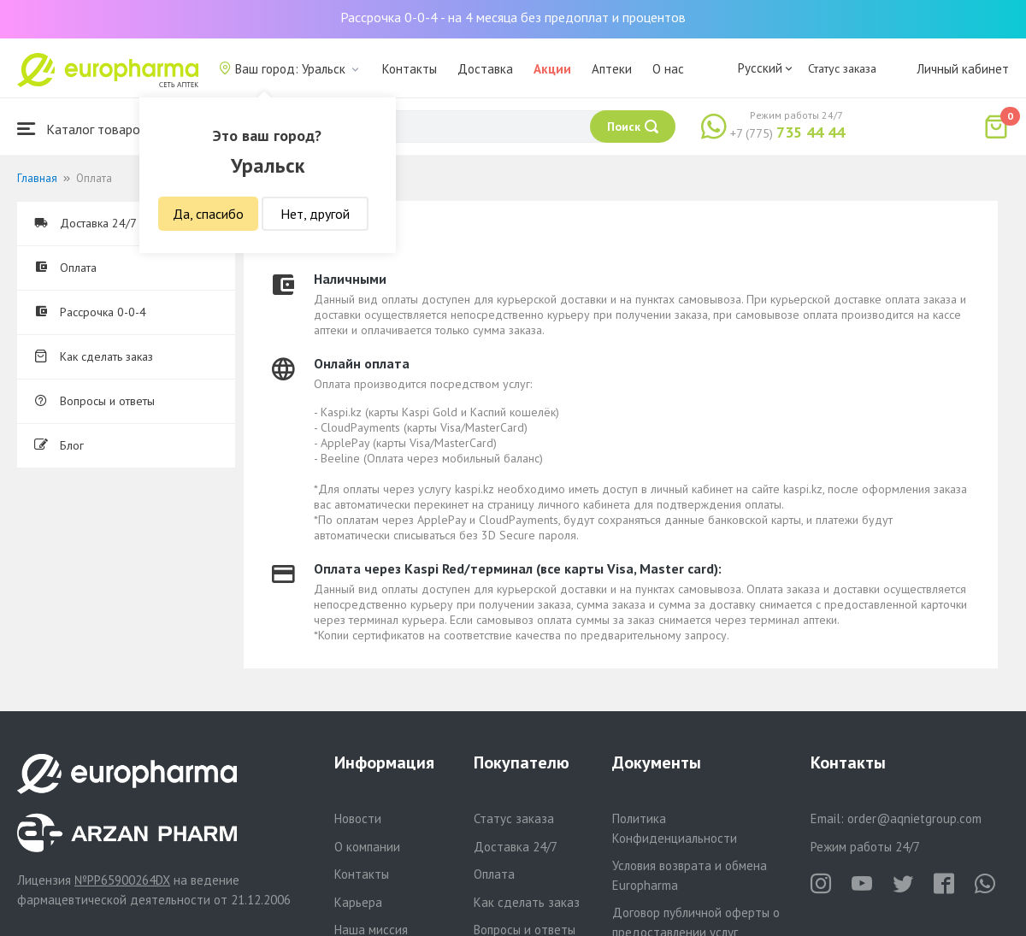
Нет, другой (315, 213)
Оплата (65, 267)
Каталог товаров (82, 129)
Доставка (485, 69)
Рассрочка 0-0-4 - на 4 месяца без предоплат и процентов (513, 17)
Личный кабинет (963, 69)
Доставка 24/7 (85, 223)
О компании (367, 847)
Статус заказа (842, 68)
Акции (552, 69)
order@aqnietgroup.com (914, 818)
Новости (357, 818)
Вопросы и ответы (94, 401)
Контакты (409, 69)
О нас (668, 69)
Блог (59, 445)
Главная (37, 178)
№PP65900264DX (122, 880)
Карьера (358, 902)
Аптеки (612, 69)
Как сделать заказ (93, 356)
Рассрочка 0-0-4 (90, 312)
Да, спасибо (208, 213)
